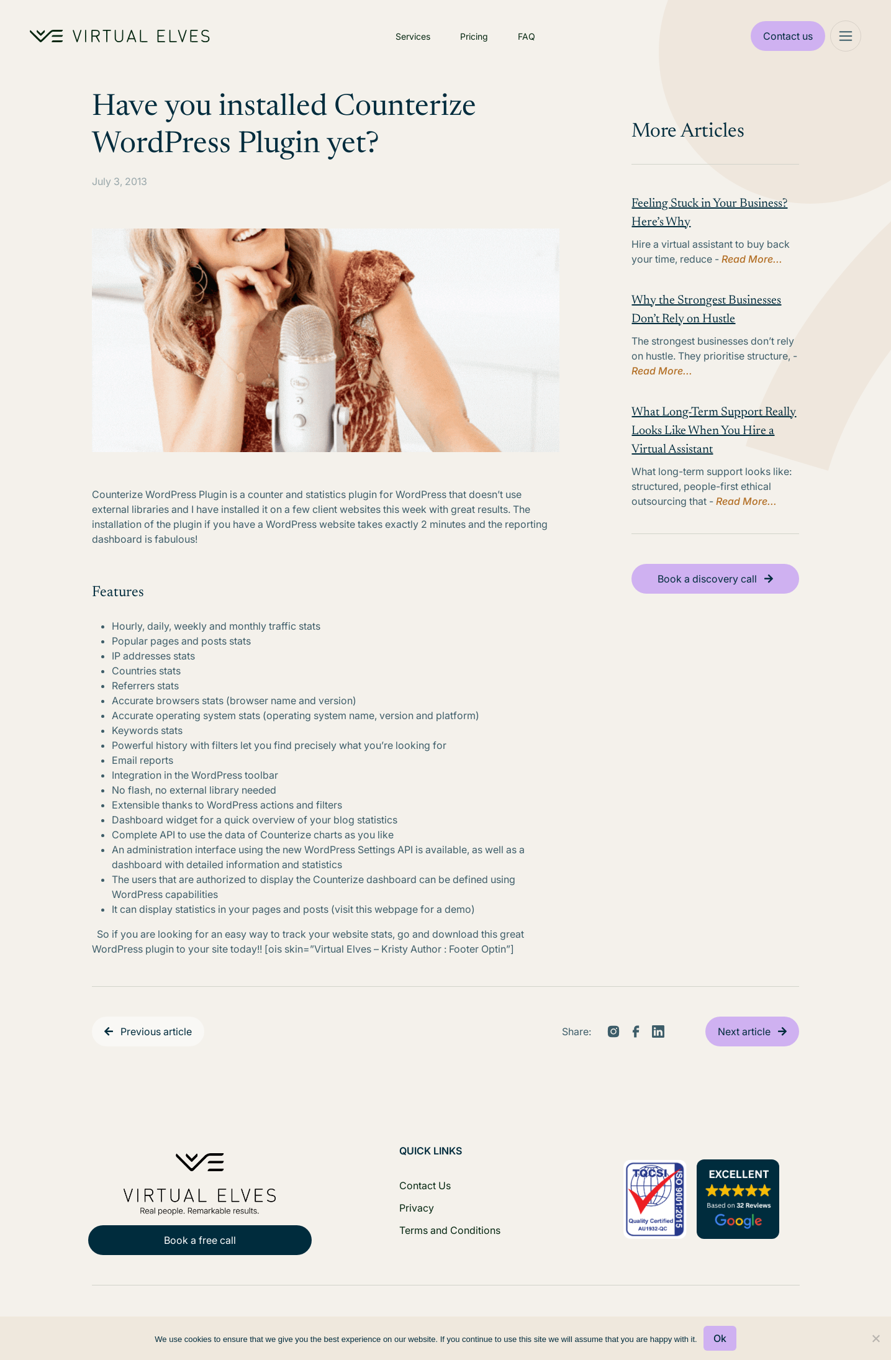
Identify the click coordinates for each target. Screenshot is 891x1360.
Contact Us (425, 1185)
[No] (875, 1338)
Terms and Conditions (449, 1230)
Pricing (474, 36)
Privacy (416, 1208)
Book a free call (200, 1240)
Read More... (751, 259)
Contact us (788, 36)
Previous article (156, 1031)
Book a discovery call (707, 579)
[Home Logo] (120, 36)
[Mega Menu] (845, 36)
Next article (744, 1031)
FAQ (526, 36)
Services (413, 36)
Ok (719, 1338)
